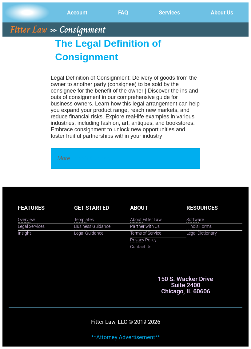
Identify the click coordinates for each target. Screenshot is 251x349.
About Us (222, 12)
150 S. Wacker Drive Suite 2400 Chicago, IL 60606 (185, 285)
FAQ (123, 12)
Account (77, 12)
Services (169, 12)
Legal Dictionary (91, 158)
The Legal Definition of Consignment (108, 50)
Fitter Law (28, 29)
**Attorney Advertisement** (125, 337)
